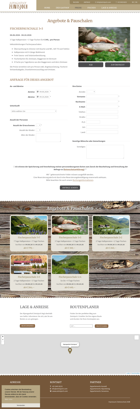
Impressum (112, 402)
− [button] (2, 339)
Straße (82, 117)
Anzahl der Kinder (26, 130)
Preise (78, 8)
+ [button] (2, 336)
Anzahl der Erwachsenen (23, 125)
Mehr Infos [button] (8, 399)
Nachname (80, 101)
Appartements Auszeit (98, 386)
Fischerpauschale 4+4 (70, 281)
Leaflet (128, 373)
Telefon (82, 112)
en (136, 2)
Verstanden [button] (21, 405)
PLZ (83, 122)
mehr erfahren (27, 326)
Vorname (81, 96)
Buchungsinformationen (83, 180)
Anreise (31, 92)
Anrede (82, 92)
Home (47, 8)
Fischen (91, 8)
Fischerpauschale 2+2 (111, 241)
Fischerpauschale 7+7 (29, 241)
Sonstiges (81, 146)
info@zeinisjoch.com (59, 389)
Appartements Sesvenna (99, 391)
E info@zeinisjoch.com (103, 2)
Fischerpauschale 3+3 (70, 241)
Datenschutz (121, 402)
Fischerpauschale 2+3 (29, 281)
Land (83, 132)
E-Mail (82, 106)
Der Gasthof (62, 8)
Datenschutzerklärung (74, 169)
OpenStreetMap (135, 373)
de (133, 2)
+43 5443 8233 (57, 386)
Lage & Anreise (109, 8)
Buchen (76, 2)
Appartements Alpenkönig (100, 389)
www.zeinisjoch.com (60, 391)
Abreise (31, 97)
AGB (128, 402)
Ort (83, 127)
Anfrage (87, 2)
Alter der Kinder (27, 135)
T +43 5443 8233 (121, 2)
